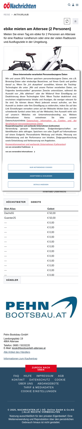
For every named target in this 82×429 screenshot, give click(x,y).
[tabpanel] (41, 319)
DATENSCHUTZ (39, 379)
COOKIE (60, 379)
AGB (61, 376)
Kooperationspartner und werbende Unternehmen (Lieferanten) (35, 144)
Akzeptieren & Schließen (41, 176)
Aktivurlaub (21, 14)
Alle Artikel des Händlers (17, 352)
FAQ (16, 376)
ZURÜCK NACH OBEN (41, 368)
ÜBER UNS (25, 383)
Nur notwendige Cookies (41, 167)
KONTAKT (18, 379)
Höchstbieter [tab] (16, 202)
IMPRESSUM (44, 376)
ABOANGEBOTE (48, 383)
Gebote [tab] (36, 202)
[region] (41, 130)
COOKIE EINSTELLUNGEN (38, 391)
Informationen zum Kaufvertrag (20, 358)
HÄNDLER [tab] (12, 280)
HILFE (28, 376)
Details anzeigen (41, 184)
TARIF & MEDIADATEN (39, 387)
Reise (7, 14)
